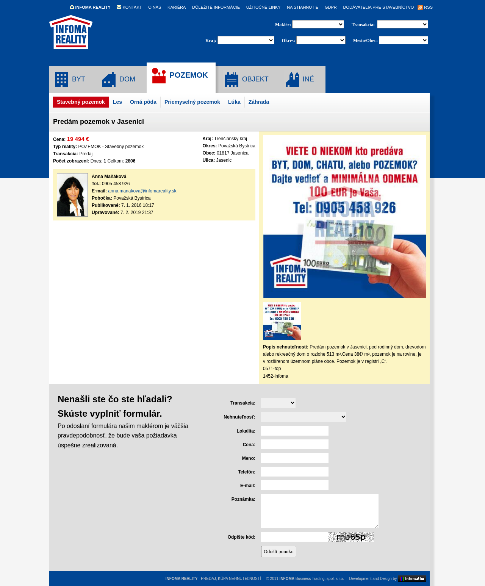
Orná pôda (143, 102)
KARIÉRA (176, 7)
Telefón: (246, 472)
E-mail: (247, 485)
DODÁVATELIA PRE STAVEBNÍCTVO (378, 7)
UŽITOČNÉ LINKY (263, 7)
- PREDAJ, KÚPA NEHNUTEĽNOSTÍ (213, 579)
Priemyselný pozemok (192, 102)
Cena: (249, 444)
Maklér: (283, 24)
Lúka (234, 102)
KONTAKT (129, 7)
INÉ (299, 79)
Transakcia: (364, 24)
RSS (425, 7)
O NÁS (154, 7)
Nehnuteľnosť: (239, 417)
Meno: (248, 458)
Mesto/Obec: (365, 40)
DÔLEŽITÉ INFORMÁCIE (216, 7)
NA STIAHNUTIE (302, 7)
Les (117, 102)
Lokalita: (246, 431)
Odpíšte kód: (241, 537)
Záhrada (259, 102)
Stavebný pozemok (81, 102)
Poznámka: (243, 499)
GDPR (331, 7)
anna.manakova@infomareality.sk (142, 191)
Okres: (288, 40)
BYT (69, 79)
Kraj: (210, 40)
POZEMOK (179, 75)
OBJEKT (246, 79)
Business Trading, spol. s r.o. (312, 579)
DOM (117, 79)
